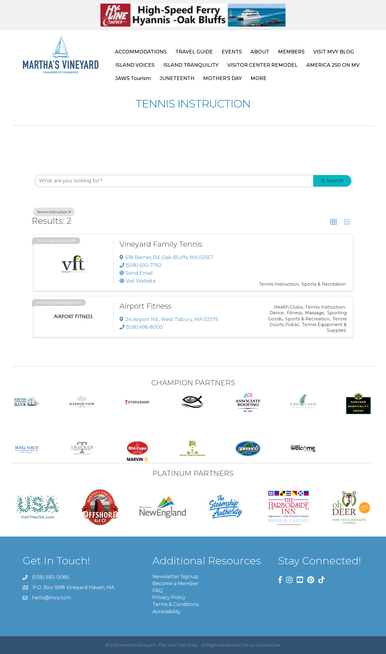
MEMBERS (291, 52)
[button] (333, 222)
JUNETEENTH (177, 78)
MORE (258, 78)
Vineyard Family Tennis (161, 244)
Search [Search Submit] (332, 181)
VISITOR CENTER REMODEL (262, 65)
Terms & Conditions (175, 604)
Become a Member (175, 583)
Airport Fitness (145, 306)
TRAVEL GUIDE (194, 52)
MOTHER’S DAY (222, 78)
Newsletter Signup (175, 576)
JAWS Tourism (133, 78)
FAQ (157, 590)
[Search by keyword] (174, 181)
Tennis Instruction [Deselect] (54, 212)
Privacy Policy (169, 597)
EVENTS (232, 52)
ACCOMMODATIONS (141, 52)
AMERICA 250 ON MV (332, 65)
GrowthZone (268, 645)
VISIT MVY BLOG (333, 52)
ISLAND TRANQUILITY (191, 65)
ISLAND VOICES (135, 65)
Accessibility (166, 611)
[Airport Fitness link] (73, 317)
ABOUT (259, 52)
